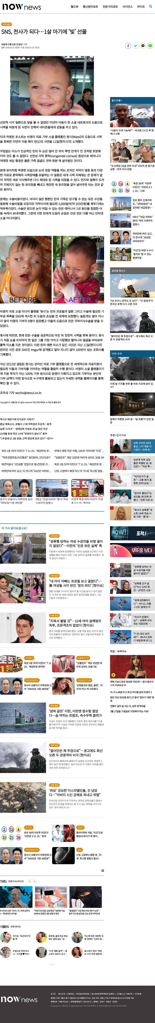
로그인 (53, 993)
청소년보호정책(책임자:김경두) (102, 993)
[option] (49, 901)
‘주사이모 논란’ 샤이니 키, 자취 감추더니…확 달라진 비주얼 (49, 912)
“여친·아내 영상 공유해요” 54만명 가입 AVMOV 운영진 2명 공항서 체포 (84, 912)
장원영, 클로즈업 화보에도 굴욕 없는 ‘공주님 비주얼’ (58, 938)
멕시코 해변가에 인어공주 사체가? (17, 419)
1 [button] (50, 964)
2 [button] (52, 964)
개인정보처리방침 (82, 993)
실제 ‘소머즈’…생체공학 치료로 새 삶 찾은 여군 (24, 429)
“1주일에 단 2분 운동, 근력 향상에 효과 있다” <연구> (26, 438)
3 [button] (54, 964)
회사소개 (61, 993)
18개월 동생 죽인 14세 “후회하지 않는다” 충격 (23, 433)
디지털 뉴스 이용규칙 (124, 993)
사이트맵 (138, 993)
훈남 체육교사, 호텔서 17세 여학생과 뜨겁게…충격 (25, 424)
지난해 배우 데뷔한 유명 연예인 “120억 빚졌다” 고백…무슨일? (93, 938)
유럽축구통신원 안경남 (11, 44)
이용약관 (70, 993)
